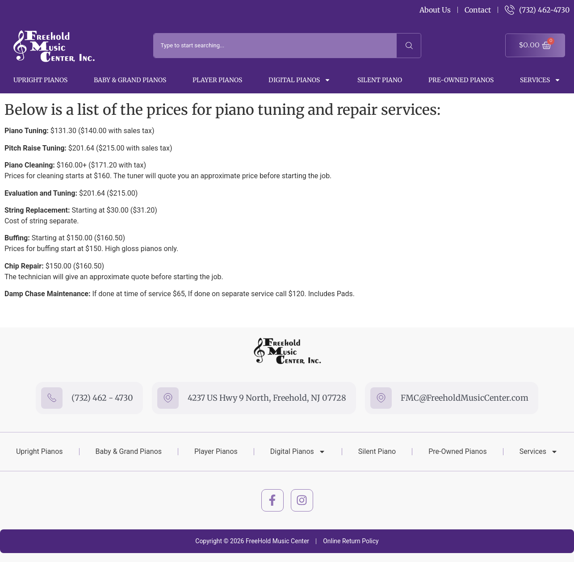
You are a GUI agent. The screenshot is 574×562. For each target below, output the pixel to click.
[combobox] (275, 46)
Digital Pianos (299, 80)
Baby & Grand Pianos (130, 80)
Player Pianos (217, 80)
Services (540, 80)
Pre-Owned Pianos (461, 80)
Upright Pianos (40, 80)
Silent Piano (379, 80)
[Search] (409, 46)
